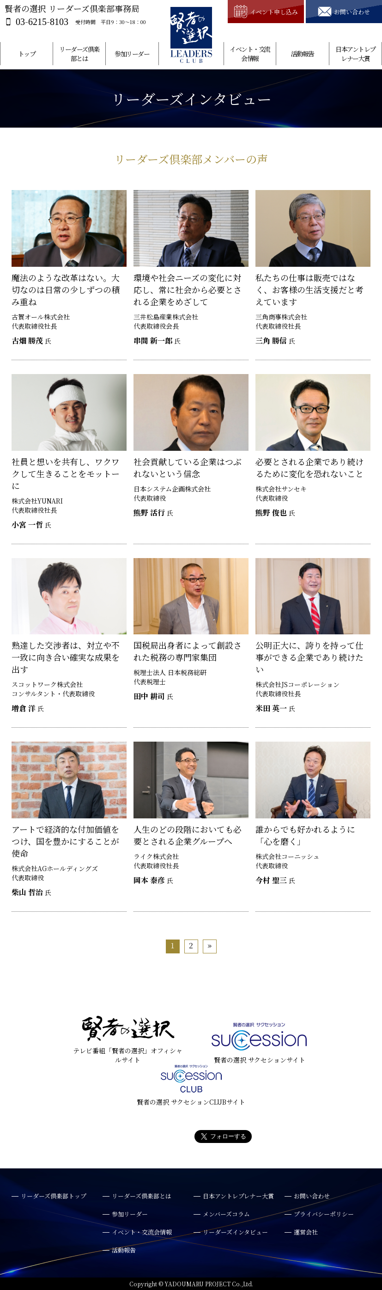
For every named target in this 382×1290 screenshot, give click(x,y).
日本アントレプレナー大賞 (355, 53)
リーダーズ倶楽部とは (79, 53)
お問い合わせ (312, 1196)
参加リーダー (132, 53)
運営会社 (306, 1232)
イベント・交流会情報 (250, 53)
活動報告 (302, 53)
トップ (27, 53)
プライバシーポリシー (324, 1214)
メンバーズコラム (226, 1214)
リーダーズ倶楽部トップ (53, 1196)
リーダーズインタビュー (235, 1232)
